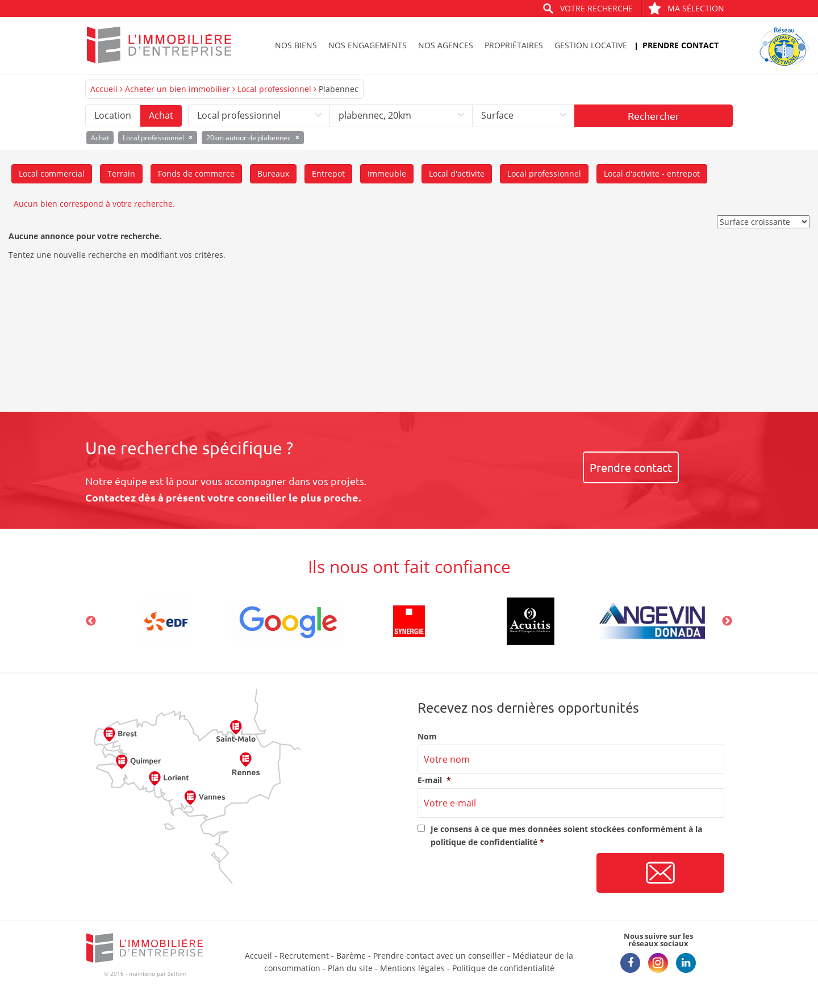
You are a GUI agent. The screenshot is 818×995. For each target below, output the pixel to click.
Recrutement (304, 955)
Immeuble (387, 173)
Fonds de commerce (196, 173)
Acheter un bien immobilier (177, 88)
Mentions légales (412, 968)
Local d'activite (457, 173)
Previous (91, 621)
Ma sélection (686, 8)
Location (112, 115)
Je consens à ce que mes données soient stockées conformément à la (566, 835)
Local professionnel (274, 88)
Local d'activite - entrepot (652, 173)
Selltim (177, 973)
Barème (351, 955)
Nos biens (296, 45)
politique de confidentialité (484, 842)
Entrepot (328, 173)
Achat (161, 115)
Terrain (121, 173)
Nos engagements (367, 45)
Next (727, 621)
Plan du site (350, 968)
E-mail (434, 780)
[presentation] (504, 873)
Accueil (104, 88)
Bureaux (273, 173)
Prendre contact (680, 45)
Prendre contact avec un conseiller (439, 955)
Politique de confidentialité (503, 968)
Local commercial (52, 173)
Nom (427, 736)
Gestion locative (590, 45)
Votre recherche (596, 8)
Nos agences (445, 45)
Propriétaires (514, 45)
